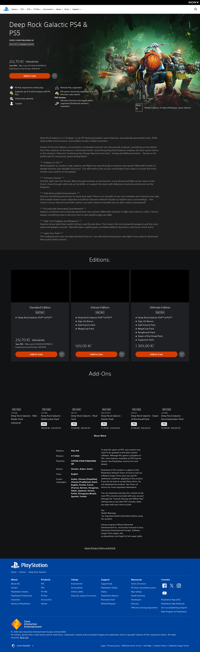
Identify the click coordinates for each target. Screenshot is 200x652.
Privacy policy (114, 645)
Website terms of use (131, 645)
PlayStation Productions (21, 595)
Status (104, 591)
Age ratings (136, 591)
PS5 (22, 9)
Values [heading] (74, 579)
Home (13, 572)
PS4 (28, 9)
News (58, 9)
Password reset (108, 599)
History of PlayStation (20, 603)
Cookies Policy (160, 645)
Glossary (135, 603)
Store (66, 9)
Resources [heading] (136, 579)
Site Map (148, 645)
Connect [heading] (165, 579)
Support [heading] (105, 579)
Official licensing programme (144, 607)
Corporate (15, 599)
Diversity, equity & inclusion (83, 595)
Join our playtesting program (174, 607)
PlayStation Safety (109, 587)
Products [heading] (45, 579)
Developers (136, 599)
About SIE (15, 583)
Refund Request (108, 603)
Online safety (77, 591)
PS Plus (37, 9)
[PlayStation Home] (6, 9)
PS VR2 (44, 591)
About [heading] (14, 579)
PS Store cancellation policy (143, 587)
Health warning (138, 595)
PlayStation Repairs (110, 595)
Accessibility (76, 587)
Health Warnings (108, 513)
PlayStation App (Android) (172, 603)
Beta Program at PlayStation (174, 611)
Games (14, 9)
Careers (14, 587)
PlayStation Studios (19, 591)
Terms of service (138, 583)
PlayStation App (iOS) (170, 599)
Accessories (48, 9)
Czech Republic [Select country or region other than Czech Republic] (22, 645)
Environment (76, 583)
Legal (103, 645)
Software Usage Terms (179, 645)
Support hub (106, 583)
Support (75, 9)
